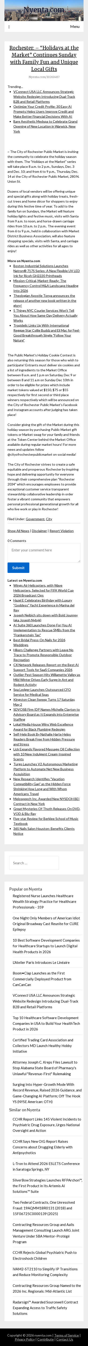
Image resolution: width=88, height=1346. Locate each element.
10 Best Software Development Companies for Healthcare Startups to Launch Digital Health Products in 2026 (46, 946)
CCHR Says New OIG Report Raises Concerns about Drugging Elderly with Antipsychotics (43, 1147)
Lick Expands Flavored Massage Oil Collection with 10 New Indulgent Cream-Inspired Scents (46, 754)
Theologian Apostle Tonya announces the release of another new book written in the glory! (44, 300)
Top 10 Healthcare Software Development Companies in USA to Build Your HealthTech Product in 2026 (46, 1023)
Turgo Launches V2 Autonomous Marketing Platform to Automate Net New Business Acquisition (45, 769)
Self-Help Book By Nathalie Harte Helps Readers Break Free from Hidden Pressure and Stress (44, 739)
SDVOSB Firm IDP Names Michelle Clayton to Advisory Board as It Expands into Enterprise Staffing (46, 714)
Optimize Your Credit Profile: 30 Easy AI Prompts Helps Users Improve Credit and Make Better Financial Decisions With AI (43, 111)
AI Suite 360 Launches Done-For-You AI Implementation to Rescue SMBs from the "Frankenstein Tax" (44, 630)
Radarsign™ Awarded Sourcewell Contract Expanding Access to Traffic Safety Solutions (45, 1308)
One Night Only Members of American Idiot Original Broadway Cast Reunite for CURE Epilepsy (46, 924)
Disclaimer (39, 531)
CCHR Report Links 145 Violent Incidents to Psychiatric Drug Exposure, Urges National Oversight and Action (47, 1125)
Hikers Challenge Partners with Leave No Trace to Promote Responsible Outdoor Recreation (43, 655)
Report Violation (62, 531)
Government (35, 519)
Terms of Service (66, 1335)
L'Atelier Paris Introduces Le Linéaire (41, 962)
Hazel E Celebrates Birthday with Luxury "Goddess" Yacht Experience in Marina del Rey (43, 605)
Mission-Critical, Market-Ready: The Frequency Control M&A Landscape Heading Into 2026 (45, 286)
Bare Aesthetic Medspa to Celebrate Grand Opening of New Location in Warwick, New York (45, 126)
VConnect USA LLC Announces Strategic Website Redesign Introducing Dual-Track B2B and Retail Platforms (44, 97)
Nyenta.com (44, 9)
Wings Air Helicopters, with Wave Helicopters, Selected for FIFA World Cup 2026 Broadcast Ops (43, 590)
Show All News (18, 531)
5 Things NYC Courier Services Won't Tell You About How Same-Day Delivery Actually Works (45, 315)
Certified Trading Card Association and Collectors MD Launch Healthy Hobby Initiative (43, 1046)
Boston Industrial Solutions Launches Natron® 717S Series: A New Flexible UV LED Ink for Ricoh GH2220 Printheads (46, 271)
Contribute (45, 1339)
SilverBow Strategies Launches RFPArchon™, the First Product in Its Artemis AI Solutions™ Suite (47, 1186)
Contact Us (64, 1339)
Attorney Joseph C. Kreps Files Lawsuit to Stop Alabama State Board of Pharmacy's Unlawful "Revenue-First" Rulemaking (45, 1068)
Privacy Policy (25, 1339)
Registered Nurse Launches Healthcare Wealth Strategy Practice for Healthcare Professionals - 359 (44, 901)
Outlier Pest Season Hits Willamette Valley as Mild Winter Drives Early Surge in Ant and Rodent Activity (46, 680)
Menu (75, 26)
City (49, 519)
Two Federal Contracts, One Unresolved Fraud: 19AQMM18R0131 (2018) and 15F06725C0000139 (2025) (44, 1208)
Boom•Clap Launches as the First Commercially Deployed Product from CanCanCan (42, 979)
